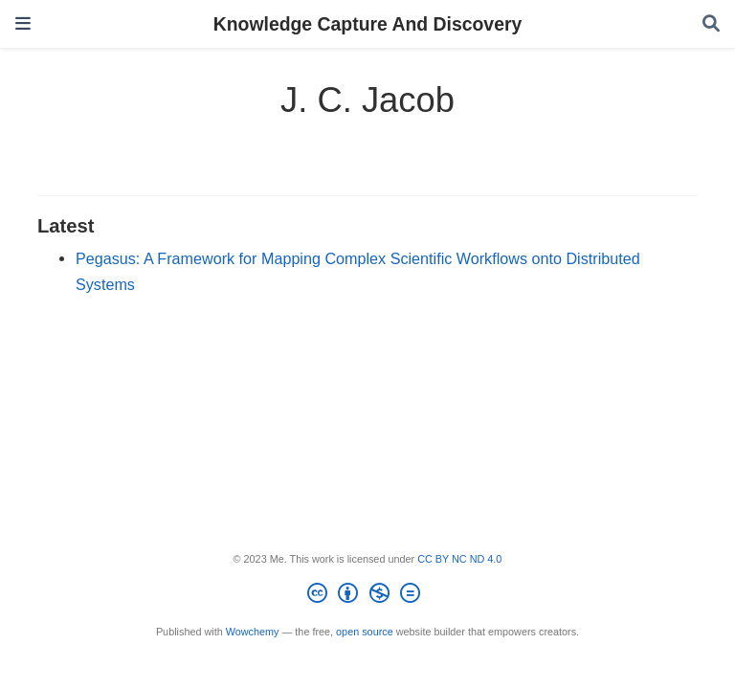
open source (364, 631)
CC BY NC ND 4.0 (459, 559)
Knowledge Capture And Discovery (368, 23)
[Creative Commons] (367, 596)
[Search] (711, 24)
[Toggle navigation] (23, 23)
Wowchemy (252, 631)
